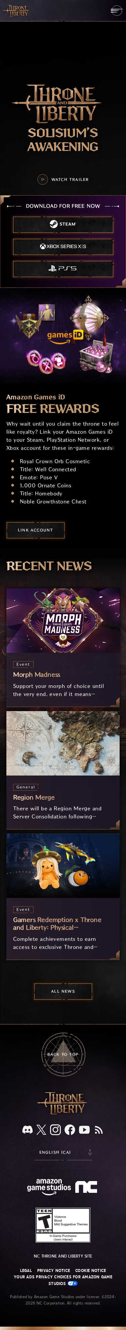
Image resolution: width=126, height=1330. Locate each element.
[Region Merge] (63, 770)
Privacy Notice (53, 1270)
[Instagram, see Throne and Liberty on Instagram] (55, 1130)
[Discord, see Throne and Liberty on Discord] (27, 1130)
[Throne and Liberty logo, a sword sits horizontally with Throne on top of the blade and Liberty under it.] (63, 1114)
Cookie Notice (90, 1270)
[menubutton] (117, 10)
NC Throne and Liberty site (63, 1256)
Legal (26, 1270)
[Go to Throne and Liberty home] (17, 10)
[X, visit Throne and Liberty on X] (41, 1130)
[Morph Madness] (63, 647)
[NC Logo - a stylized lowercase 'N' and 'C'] (87, 1187)
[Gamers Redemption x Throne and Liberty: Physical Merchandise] (63, 897)
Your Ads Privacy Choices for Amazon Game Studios (63, 1280)
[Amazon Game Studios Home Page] (49, 1188)
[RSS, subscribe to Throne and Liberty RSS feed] (99, 1130)
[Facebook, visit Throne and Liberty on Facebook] (70, 1130)
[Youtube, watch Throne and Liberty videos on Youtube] (84, 1130)
